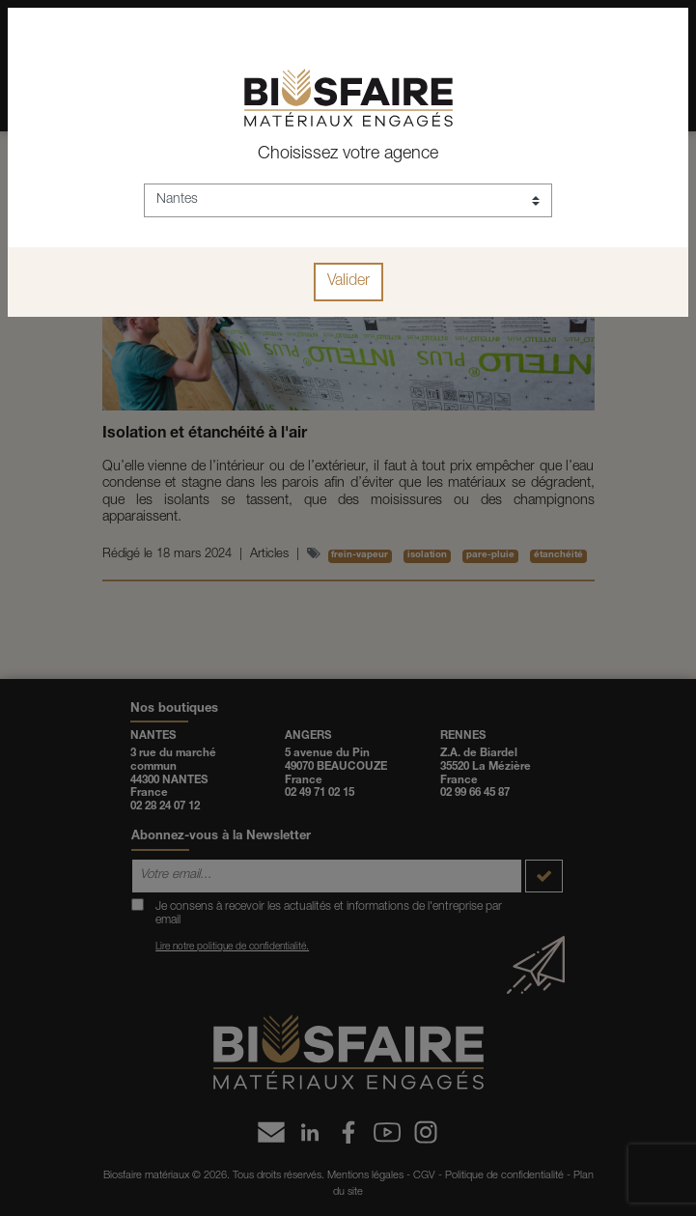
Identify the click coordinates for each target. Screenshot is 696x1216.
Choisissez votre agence (348, 154)
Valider (348, 282)
